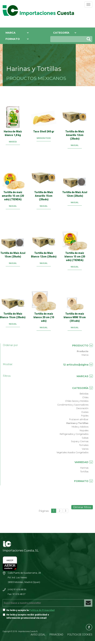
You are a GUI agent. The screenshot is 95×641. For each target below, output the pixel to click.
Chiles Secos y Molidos (76, 401)
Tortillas (84, 471)
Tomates (83, 445)
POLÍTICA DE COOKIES (79, 634)
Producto (82, 351)
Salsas (85, 437)
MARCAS (85, 376)
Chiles (85, 397)
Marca (85, 355)
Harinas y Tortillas (77, 423)
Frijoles (84, 415)
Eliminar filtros (82, 507)
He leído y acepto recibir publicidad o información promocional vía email (27, 616)
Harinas (84, 467)
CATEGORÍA (82, 388)
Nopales (84, 430)
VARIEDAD (84, 462)
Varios (85, 449)
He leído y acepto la (30, 610)
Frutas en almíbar (78, 419)
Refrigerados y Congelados (74, 434)
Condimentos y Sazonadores (72, 404)
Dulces (84, 412)
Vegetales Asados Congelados (72, 452)
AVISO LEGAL (38, 634)
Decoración (82, 408)
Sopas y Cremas (79, 441)
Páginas (44, 511)
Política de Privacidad (42, 610)
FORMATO (83, 481)
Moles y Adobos (80, 426)
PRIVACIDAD (56, 634)
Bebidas (84, 393)
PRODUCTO (82, 345)
